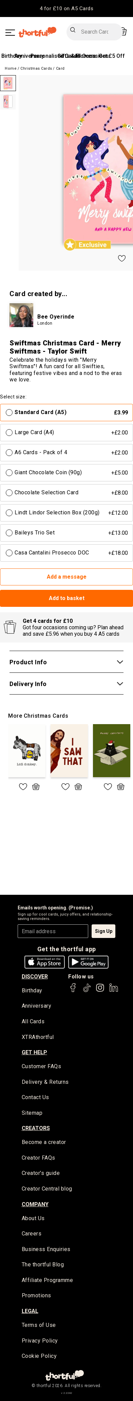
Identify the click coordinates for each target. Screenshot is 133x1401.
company (35, 1204)
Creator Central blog (47, 1188)
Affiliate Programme (47, 1280)
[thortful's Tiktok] (87, 991)
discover (35, 976)
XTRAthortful (38, 1037)
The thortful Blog (43, 1264)
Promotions (36, 1295)
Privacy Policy (40, 1340)
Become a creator (44, 1142)
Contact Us (35, 1097)
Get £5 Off (112, 56)
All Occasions (92, 56)
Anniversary (37, 1006)
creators (36, 1128)
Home (11, 68)
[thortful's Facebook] (73, 991)
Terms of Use (39, 1325)
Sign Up (103, 931)
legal (30, 1311)
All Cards (33, 1021)
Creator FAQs (38, 1158)
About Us (33, 1218)
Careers (32, 1233)
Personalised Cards (55, 56)
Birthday (11, 56)
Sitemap (32, 1113)
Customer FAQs (41, 1066)
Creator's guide (41, 1173)
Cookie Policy (39, 1356)
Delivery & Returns (45, 1082)
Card (60, 68)
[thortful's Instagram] (100, 991)
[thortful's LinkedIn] (114, 991)
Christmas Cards (36, 68)
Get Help (34, 1052)
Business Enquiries (46, 1249)
